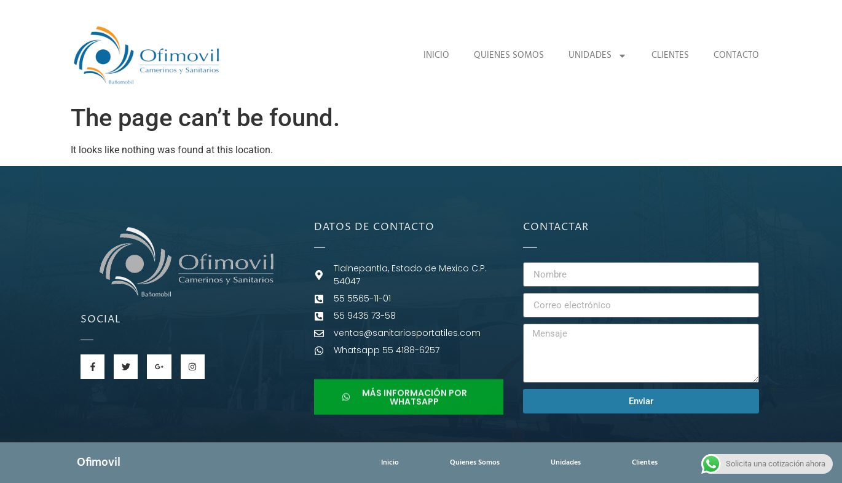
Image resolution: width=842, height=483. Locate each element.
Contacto (736, 55)
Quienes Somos (509, 55)
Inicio (436, 55)
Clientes (670, 55)
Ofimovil (98, 462)
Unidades (598, 55)
